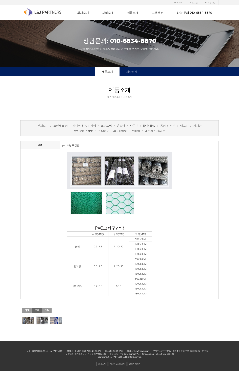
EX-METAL (149, 125)
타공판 (134, 125)
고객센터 (157, 13)
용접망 (121, 125)
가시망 (197, 125)
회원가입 (210, 2)
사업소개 (108, 13)
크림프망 (106, 125)
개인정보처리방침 (117, 364)
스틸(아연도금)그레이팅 (112, 131)
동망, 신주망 (167, 125)
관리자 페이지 (134, 364)
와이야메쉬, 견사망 (84, 125)
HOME (178, 2)
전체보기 (42, 125)
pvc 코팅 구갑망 (83, 131)
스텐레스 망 (60, 125)
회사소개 (83, 13)
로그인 (194, 2)
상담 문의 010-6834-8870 (194, 13)
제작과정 (131, 71)
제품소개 (133, 13)
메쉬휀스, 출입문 (155, 131)
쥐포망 (184, 125)
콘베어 (136, 131)
